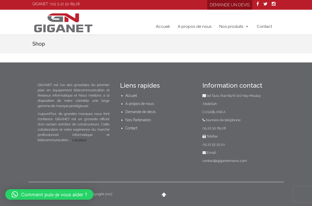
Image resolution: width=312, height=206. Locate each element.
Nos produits (234, 26)
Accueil (163, 26)
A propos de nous (194, 26)
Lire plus (79, 140)
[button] (49, 194)
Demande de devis (140, 112)
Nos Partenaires (138, 120)
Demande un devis (230, 4)
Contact (264, 26)
